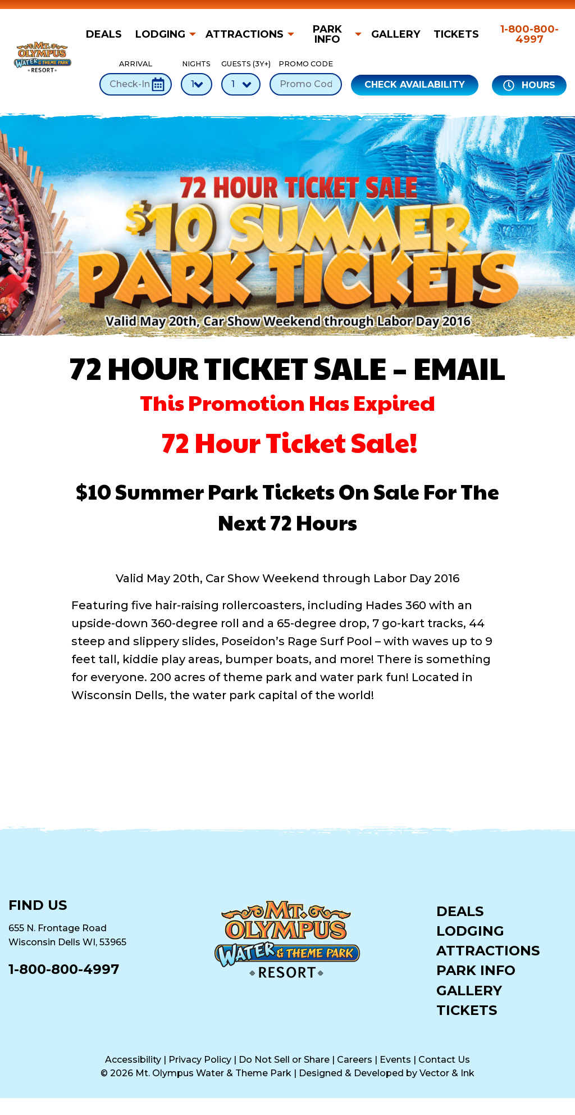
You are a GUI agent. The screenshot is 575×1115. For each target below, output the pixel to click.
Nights (196, 77)
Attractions (245, 34)
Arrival (135, 77)
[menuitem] (107, 34)
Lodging (160, 34)
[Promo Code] (306, 84)
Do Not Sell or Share (284, 1059)
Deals (104, 34)
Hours (529, 85)
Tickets (456, 34)
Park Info (327, 34)
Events (395, 1059)
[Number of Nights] (196, 84)
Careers (354, 1059)
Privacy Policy (199, 1059)
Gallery (395, 34)
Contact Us (444, 1059)
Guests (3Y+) (241, 77)
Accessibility (133, 1059)
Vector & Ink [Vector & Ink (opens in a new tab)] (446, 1073)
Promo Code (306, 77)
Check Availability (414, 84)
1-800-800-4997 (529, 34)
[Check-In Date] (135, 84)
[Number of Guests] (241, 84)
